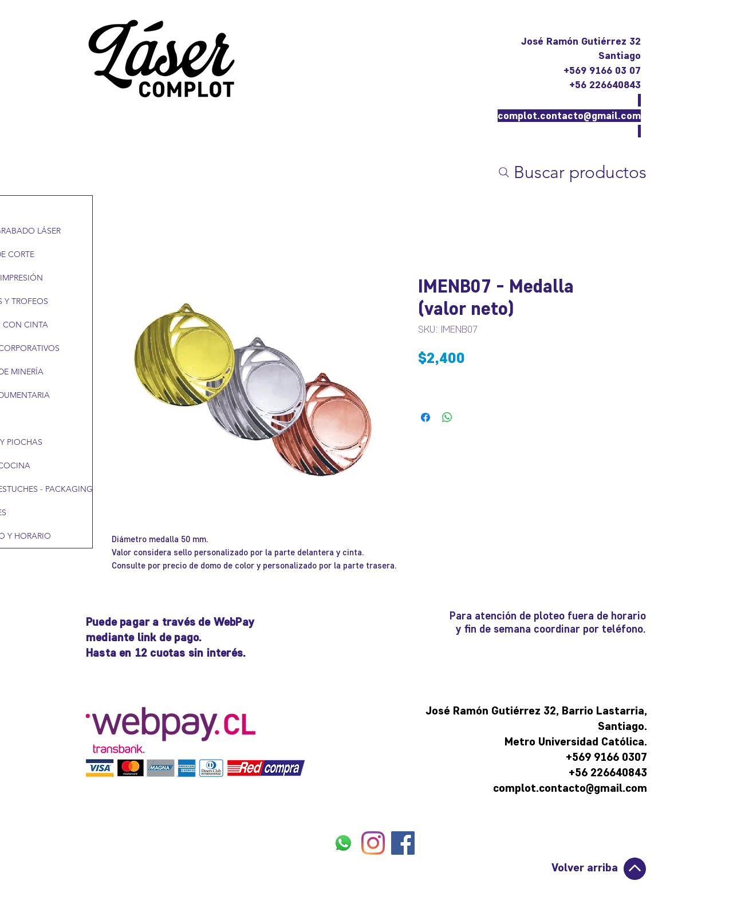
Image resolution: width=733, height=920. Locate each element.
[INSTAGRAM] (373, 843)
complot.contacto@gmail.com (569, 115)
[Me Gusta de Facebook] (374, 870)
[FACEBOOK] (403, 843)
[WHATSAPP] (343, 843)
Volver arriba (584, 867)
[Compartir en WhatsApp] (447, 417)
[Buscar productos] (571, 172)
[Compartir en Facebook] (425, 417)
